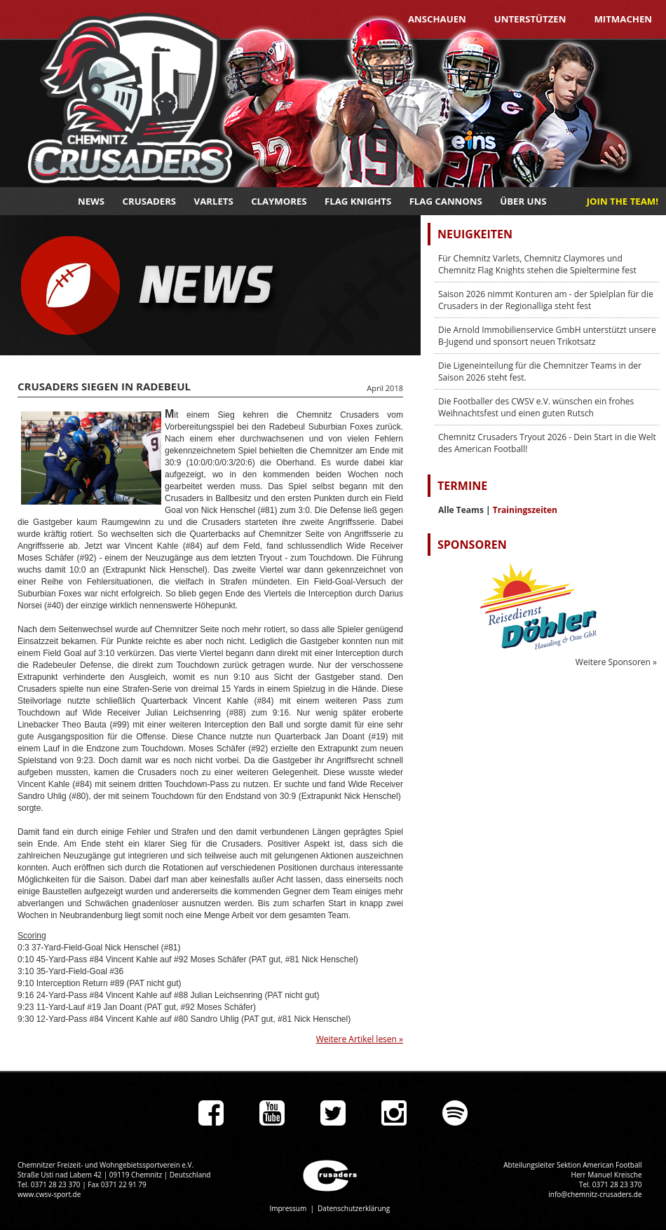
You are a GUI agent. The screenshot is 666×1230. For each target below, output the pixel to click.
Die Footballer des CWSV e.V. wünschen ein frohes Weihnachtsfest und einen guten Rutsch (536, 407)
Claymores (278, 201)
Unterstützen (530, 19)
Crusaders (150, 201)
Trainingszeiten (525, 510)
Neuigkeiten (474, 234)
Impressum (287, 1208)
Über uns (523, 201)
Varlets (213, 201)
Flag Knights (358, 201)
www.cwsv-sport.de (49, 1194)
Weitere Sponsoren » (616, 662)
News (91, 201)
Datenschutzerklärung (354, 1208)
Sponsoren (472, 544)
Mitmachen (623, 19)
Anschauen (437, 19)
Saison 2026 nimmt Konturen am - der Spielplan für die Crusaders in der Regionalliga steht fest (545, 300)
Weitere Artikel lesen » (359, 1039)
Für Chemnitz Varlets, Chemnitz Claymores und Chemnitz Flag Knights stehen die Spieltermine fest (537, 264)
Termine (462, 485)
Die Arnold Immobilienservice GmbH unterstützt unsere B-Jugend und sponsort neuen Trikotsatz (547, 336)
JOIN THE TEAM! (622, 201)
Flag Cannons (445, 201)
